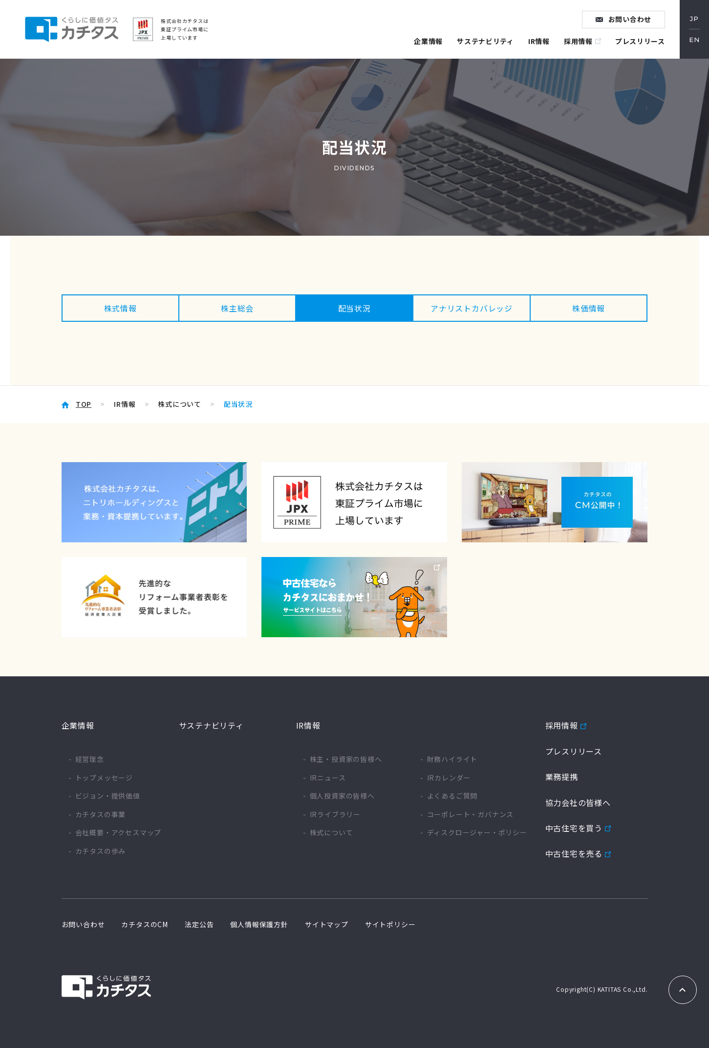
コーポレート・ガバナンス (470, 814)
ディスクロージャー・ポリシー (477, 832)
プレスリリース (640, 41)
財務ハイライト (452, 759)
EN (694, 40)
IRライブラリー (335, 814)
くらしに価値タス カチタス (71, 29)
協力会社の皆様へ (578, 802)
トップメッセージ (104, 777)
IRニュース (328, 777)
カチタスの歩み (100, 851)
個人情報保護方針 (259, 924)
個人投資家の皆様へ (342, 796)
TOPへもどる (682, 990)
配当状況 (354, 308)
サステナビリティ (485, 41)
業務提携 (561, 776)
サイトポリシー (390, 924)
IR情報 (538, 41)
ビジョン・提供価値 (107, 796)
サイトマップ (326, 924)
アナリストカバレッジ (471, 308)
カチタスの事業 (100, 814)
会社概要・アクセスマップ (118, 832)
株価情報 (588, 308)
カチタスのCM (144, 924)
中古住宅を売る (574, 854)
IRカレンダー (449, 777)
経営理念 (89, 759)
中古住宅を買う (574, 828)
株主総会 (237, 308)
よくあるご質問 (452, 796)
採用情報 (577, 41)
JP (694, 19)
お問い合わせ (630, 19)
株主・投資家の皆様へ (346, 759)
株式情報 (120, 308)
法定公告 (199, 924)
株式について (179, 404)
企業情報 (427, 41)
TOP (83, 404)
